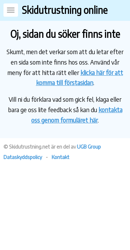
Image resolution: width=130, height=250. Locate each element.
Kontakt (60, 157)
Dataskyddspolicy (22, 157)
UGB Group (89, 146)
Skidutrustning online (64, 10)
